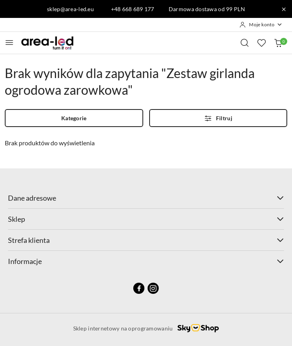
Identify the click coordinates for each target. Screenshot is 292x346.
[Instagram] (153, 288)
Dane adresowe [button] (146, 198)
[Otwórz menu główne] (9, 42)
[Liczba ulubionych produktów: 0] (261, 42)
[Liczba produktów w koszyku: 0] (278, 42)
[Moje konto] (260, 24)
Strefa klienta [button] (146, 240)
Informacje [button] (146, 261)
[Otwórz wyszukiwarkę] (244, 42)
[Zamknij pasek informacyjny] (283, 9)
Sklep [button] (146, 219)
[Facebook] (138, 288)
